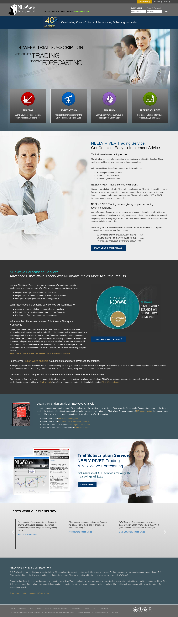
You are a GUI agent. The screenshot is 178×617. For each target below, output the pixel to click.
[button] (13, 532)
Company (55, 11)
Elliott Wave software (110, 382)
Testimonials (75, 608)
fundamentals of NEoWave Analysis (73, 421)
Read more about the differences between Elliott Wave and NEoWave (40, 353)
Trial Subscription (81, 11)
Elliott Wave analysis (36, 361)
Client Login (104, 608)
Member (158, 2)
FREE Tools (144, 2)
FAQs (47, 608)
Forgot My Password (153, 8)
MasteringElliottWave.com (79, 424)
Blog (62, 11)
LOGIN (166, 11)
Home (47, 11)
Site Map (115, 612)
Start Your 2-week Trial (108, 248)
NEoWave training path (68, 418)
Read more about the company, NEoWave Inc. (30, 593)
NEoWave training (144, 411)
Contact (69, 11)
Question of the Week (60, 608)
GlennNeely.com (81, 428)
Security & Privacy (84, 612)
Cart (167, 2)
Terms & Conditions (101, 612)
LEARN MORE (87, 484)
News (39, 608)
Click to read (45, 382)
